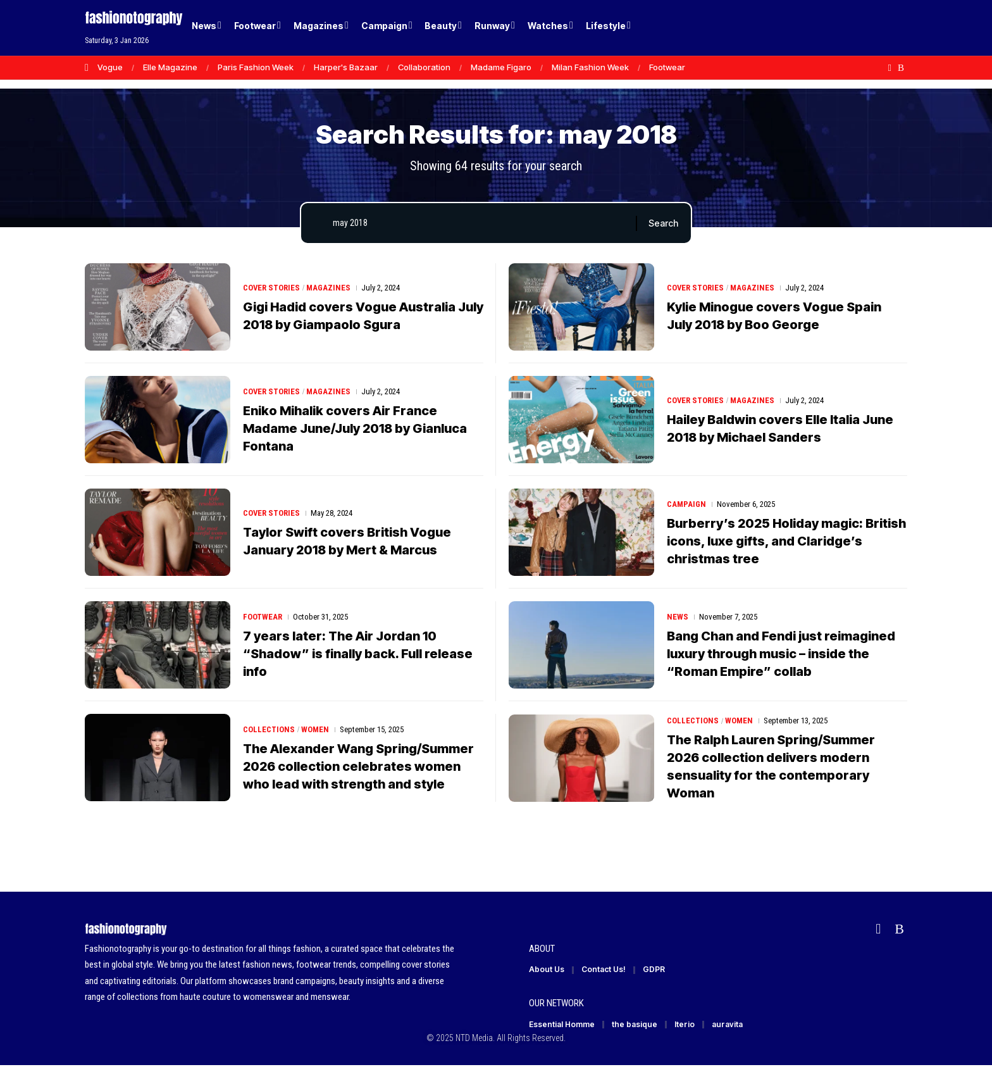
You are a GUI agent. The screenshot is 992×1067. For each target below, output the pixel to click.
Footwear (667, 67)
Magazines (329, 287)
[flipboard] (890, 67)
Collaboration (424, 67)
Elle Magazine (170, 67)
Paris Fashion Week (256, 67)
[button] (875, 27)
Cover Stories (272, 287)
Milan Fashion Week (590, 67)
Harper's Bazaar (346, 67)
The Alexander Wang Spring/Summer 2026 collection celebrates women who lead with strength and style (358, 766)
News (677, 616)
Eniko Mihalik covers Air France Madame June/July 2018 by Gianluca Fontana (355, 428)
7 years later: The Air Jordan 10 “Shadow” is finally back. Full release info (358, 653)
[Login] (849, 28)
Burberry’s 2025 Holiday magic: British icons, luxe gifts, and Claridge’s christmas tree (786, 541)
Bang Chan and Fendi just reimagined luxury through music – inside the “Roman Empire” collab (781, 653)
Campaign (686, 504)
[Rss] (901, 67)
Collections (269, 729)
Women (315, 729)
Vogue (110, 67)
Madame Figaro (501, 67)
